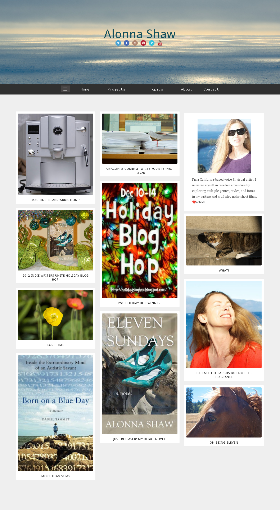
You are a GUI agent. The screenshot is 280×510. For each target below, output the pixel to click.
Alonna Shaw (140, 34)
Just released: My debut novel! (140, 439)
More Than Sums (55, 476)
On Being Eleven (224, 442)
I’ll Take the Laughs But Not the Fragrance (224, 375)
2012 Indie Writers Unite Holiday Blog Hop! (56, 277)
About (186, 89)
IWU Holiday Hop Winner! (140, 303)
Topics (156, 89)
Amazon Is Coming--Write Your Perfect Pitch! (140, 171)
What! (224, 270)
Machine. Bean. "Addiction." (55, 200)
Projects (116, 89)
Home (85, 89)
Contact (211, 89)
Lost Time (55, 345)
